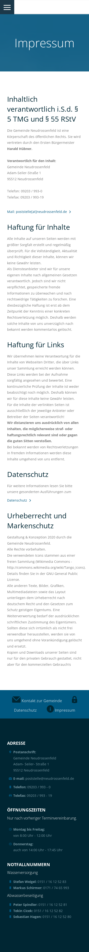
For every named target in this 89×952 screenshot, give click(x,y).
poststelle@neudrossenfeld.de (43, 778)
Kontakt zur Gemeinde (37, 700)
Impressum (61, 710)
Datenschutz (17, 500)
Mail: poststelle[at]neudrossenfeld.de (37, 211)
